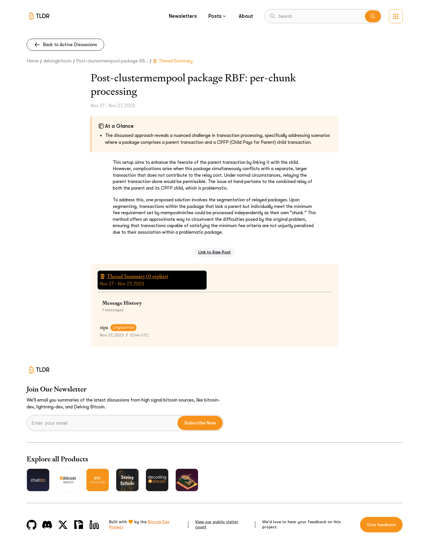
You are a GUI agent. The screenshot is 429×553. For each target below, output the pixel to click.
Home (33, 61)
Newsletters (183, 16)
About (246, 16)
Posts (217, 16)
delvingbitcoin (57, 61)
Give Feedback (381, 524)
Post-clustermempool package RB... (112, 61)
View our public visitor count (216, 524)
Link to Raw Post (214, 252)
